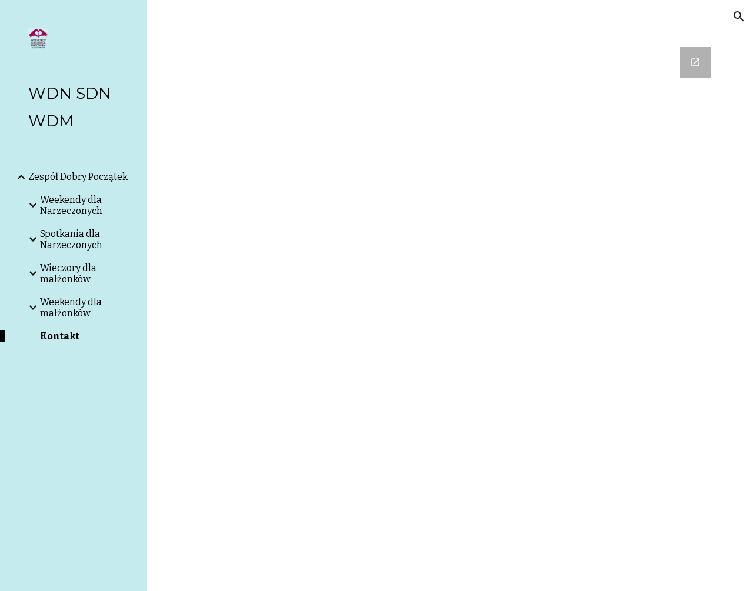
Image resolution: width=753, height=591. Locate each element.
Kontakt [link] (59, 336)
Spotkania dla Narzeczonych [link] (71, 239)
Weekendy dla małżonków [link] (71, 307)
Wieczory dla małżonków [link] (68, 273)
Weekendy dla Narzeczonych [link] (71, 205)
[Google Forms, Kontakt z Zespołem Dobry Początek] (450, 295)
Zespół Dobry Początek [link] (78, 176)
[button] (739, 16)
